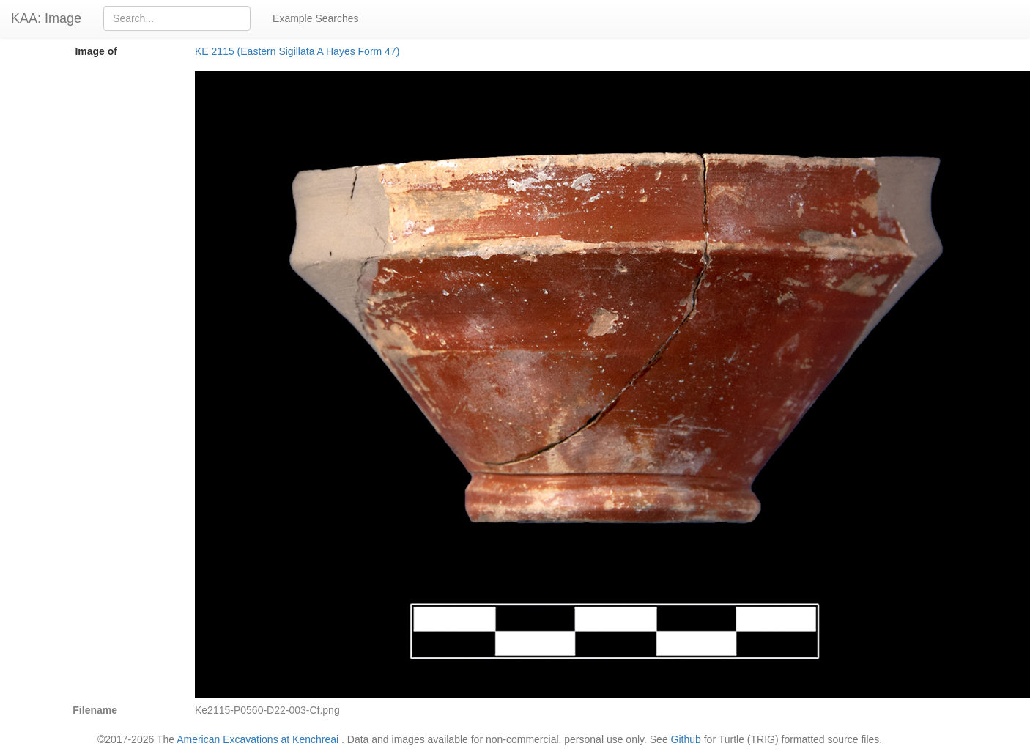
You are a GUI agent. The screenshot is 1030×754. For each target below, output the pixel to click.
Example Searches (316, 18)
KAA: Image (46, 18)
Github (686, 739)
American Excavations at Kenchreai (257, 739)
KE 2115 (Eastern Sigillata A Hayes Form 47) (297, 51)
